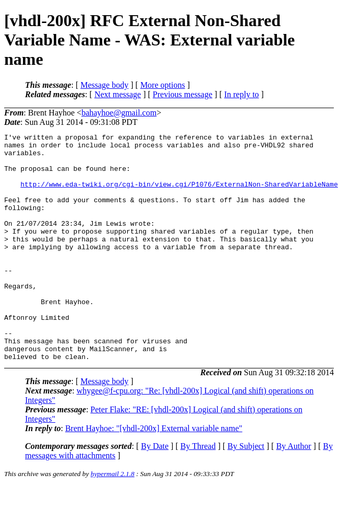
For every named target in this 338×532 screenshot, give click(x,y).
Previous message (182, 94)
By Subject (245, 491)
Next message (117, 94)
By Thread (198, 491)
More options (162, 84)
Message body (104, 84)
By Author (293, 491)
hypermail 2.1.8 (113, 519)
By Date (154, 491)
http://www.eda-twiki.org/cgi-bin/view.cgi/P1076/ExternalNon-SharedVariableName (178, 195)
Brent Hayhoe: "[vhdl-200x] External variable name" (154, 473)
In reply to (241, 94)
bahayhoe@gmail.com (118, 112)
